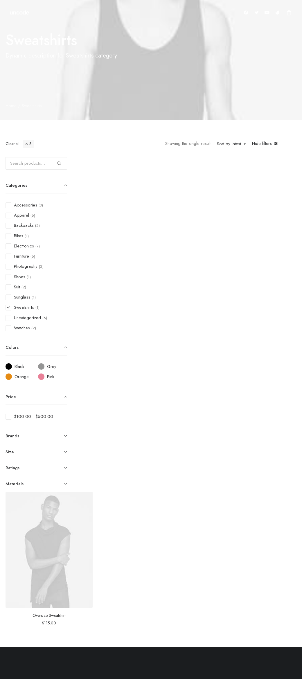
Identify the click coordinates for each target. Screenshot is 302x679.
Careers (193, 593)
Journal (192, 585)
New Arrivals (154, 600)
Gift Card (150, 616)
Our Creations (199, 570)
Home (11, 106)
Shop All (150, 562)
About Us (194, 562)
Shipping (237, 570)
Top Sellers (152, 623)
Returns (235, 577)
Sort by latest (229, 144)
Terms (235, 585)
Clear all (12, 143)
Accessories (154, 593)
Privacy (236, 600)
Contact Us (239, 593)
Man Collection (156, 585)
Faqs (233, 562)
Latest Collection (157, 608)
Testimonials (197, 577)
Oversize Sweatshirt (126, 239)
